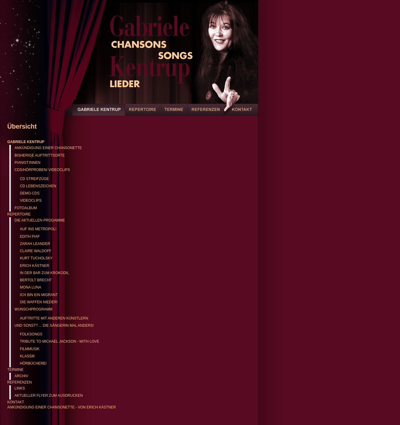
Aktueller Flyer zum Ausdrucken (48, 395)
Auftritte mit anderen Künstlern (54, 318)
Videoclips (30, 200)
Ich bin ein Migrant (39, 295)
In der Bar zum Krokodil (44, 273)
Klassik (27, 356)
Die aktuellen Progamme (39, 220)
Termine (174, 113)
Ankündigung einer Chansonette (48, 148)
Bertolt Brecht (36, 280)
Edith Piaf (30, 236)
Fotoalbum (25, 208)
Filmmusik (29, 349)
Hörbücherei (33, 363)
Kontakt (241, 113)
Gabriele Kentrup (98, 113)
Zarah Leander (35, 244)
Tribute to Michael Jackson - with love (59, 341)
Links (19, 388)
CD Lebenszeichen (38, 186)
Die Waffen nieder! (39, 302)
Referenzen (206, 113)
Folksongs (31, 334)
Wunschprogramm (33, 309)
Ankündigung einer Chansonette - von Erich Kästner (61, 407)
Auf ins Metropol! (38, 229)
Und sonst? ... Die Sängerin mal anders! (54, 325)
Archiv (21, 376)
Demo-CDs (29, 193)
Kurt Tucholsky (36, 258)
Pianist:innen (27, 163)
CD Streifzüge (34, 179)
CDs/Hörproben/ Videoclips (42, 170)
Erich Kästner (34, 266)
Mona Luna (30, 287)
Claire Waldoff (35, 251)
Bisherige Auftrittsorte (39, 155)
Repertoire (143, 113)
